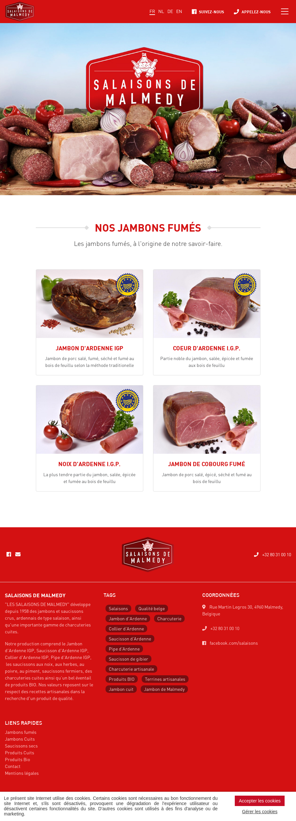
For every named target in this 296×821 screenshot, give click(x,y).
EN (179, 11)
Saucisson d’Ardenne (130, 638)
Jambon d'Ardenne (128, 618)
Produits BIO (121, 679)
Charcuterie (169, 618)
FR (152, 11)
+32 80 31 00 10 (272, 554)
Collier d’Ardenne (126, 628)
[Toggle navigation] (284, 11)
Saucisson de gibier (128, 659)
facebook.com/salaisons (230, 643)
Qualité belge (151, 608)
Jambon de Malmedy (164, 689)
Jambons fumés (20, 732)
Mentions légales (22, 773)
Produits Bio (17, 759)
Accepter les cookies (259, 800)
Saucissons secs (21, 745)
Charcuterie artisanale (131, 669)
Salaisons (118, 608)
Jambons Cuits (20, 739)
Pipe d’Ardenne (124, 649)
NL (161, 11)
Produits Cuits (19, 752)
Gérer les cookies (259, 811)
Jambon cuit (121, 689)
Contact (13, 766)
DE (170, 11)
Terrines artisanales (165, 679)
